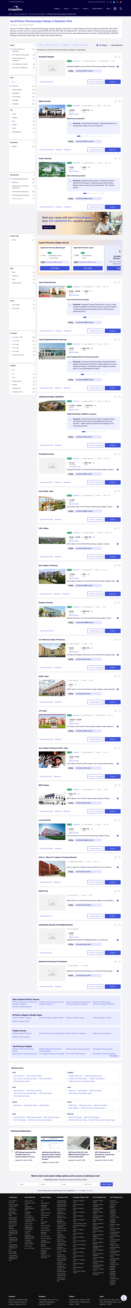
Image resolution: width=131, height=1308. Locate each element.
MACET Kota (43, 891)
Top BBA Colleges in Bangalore (98, 1254)
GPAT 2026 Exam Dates (34, 1090)
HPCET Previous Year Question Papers (93, 1108)
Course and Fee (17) (46, 667)
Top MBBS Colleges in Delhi (114, 1263)
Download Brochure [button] (95, 150)
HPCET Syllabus (74, 1108)
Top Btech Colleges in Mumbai (98, 1205)
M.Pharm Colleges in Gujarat (75, 1018)
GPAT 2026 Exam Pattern (22, 1096)
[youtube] (120, 2)
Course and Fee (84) (46, 82)
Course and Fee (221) (47, 207)
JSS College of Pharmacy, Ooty (102, 1049)
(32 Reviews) (76, 344)
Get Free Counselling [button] (95, 82)
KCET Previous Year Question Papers (25, 1079)
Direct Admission (114, 45)
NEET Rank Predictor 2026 (13, 1209)
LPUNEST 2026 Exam (75, 1076)
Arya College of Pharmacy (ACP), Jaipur (53, 748)
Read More (118, 66)
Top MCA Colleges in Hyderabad (115, 1233)
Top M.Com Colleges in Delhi (114, 1244)
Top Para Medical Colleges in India (61, 1259)
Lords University (45, 820)
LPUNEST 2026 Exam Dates (93, 1076)
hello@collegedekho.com (17, 1)
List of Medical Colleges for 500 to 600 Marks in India (13, 1247)
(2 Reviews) (76, 752)
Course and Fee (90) (46, 388)
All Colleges (101, 45)
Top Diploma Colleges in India (61, 1270)
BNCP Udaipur (44, 785)
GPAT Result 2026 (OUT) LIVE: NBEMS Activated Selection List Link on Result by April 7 (78, 1155)
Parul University (45, 1203)
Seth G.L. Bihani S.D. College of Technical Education (58, 857)
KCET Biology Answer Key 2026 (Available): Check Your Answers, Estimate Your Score (25, 1155)
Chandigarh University (28, 1213)
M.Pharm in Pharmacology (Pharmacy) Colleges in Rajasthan (51, 1003)
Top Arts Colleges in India (62, 1231)
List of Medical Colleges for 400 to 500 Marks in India (13, 1240)
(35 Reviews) (76, 105)
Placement (67, 150)
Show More (113, 1056)
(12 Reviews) (76, 532)
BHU (42, 1219)
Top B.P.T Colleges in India (78, 1230)
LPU (42, 1201)
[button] (119, 57)
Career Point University (47, 282)
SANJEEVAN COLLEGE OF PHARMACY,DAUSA (56, 925)
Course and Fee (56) (46, 811)
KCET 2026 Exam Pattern (22, 1081)
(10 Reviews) (76, 286)
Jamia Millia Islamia (44, 1222)
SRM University (45, 1215)
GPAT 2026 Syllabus (45, 1093)
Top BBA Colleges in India (78, 1216)
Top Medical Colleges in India (61, 1213)
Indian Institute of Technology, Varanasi (24, 1054)
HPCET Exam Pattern (100, 1105)
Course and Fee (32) (46, 557)
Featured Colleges (46, 1197)
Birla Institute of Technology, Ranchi (104, 1054)
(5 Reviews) (76, 401)
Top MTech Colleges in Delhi (114, 1201)
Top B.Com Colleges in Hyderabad (98, 1265)
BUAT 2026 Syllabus (20, 1120)
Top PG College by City (116, 1197)
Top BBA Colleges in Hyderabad (98, 1247)
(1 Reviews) (76, 789)
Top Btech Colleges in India (79, 1201)
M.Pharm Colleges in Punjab (102, 1018)
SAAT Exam (72, 1090)
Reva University (45, 1236)
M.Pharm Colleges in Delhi (20, 1021)
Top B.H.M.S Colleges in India (79, 1245)
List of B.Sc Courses (28, 1232)
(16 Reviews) (76, 163)
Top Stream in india (62, 1197)
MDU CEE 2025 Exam (75, 1117)
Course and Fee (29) (46, 519)
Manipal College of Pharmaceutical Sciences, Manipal (50, 1050)
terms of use (78, 1190)
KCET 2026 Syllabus (45, 1079)
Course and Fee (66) (46, 848)
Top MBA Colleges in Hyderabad (115, 1251)
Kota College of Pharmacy (48, 566)
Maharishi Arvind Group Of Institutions (53, 962)
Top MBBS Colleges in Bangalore (113, 1282)
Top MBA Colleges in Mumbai (115, 1248)
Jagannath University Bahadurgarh (52, 248)
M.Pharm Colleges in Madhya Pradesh (51, 1018)
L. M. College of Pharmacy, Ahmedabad (51, 1054)
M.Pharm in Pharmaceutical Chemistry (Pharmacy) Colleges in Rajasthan (78, 1003)
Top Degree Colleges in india (81, 1197)
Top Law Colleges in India (62, 1251)
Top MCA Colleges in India (78, 1253)
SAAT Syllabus (82, 1090)
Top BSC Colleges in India (78, 1209)
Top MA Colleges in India (78, 1268)
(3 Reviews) (76, 570)
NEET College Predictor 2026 (13, 1252)
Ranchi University (45, 1230)
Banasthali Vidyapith (46, 57)
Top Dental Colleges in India (61, 1263)
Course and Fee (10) (46, 739)
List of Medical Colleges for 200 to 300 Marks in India (13, 1258)
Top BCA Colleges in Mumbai (98, 1224)
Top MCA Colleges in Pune (115, 1236)
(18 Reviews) (76, 824)
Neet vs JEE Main (29, 1248)
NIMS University (45, 101)
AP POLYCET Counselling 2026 (29, 1216)
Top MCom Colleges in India (79, 1260)
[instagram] (110, 2)
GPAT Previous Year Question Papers (25, 1093)
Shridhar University (46, 603)
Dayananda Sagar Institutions (45, 1256)
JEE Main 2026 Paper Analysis (13, 1218)
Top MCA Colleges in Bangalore (115, 1240)
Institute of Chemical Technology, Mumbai (23, 1050)
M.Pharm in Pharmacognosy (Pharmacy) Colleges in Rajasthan (103, 1003)
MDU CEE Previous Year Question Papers (102, 1120)
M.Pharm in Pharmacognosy (102, 1033)
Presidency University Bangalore (44, 1252)
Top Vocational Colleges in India (61, 1274)
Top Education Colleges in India (61, 1267)
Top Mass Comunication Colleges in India (61, 1236)
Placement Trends (75, 467)
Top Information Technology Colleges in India (61, 1226)
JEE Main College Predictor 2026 (13, 1205)
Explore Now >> (49, 227)
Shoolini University (46, 1248)
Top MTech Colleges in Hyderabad (113, 1211)
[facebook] (107, 2)
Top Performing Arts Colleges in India (61, 1279)
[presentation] (67, 128)
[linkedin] (114, 2)
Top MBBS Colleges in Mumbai (113, 1268)
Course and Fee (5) (46, 882)
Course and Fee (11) (46, 916)
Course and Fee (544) (47, 150)
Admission (58, 150)
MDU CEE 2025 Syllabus (92, 1117)
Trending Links (13, 1197)
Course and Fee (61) (46, 482)
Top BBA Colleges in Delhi (98, 1239)
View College (55, 268)
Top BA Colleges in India (79, 1223)
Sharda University (45, 1225)
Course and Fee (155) (47, 631)
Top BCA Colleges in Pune (98, 1231)
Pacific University (45, 159)
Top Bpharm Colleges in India (79, 1226)
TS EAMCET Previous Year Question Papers (29, 1242)
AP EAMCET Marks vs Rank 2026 (13, 1213)
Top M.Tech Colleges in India (79, 1249)
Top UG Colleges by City (99, 1197)
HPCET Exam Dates (85, 1105)
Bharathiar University (43, 1233)
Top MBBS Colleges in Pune (114, 1277)
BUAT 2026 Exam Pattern (52, 1117)
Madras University (46, 1213)
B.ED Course (28, 1246)
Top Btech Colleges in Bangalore (98, 1216)
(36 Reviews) (76, 61)
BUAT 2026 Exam (19, 1117)
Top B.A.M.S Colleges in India (79, 1241)
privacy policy (89, 1190)
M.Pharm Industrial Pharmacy (21, 1033)
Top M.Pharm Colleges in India (79, 1272)
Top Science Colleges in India (61, 1216)
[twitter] (117, 2)
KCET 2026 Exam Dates (34, 1076)
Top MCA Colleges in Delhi (115, 1225)
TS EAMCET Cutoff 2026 (30, 1203)
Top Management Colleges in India (62, 1205)
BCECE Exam (18, 1105)
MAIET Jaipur (44, 676)
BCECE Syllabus (44, 1105)
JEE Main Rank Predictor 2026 (13, 1222)
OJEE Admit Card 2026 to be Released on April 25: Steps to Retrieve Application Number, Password (51, 1156)
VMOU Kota (44, 1217)
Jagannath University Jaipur (83, 248)
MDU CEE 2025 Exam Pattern (78, 1120)
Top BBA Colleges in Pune (98, 1250)
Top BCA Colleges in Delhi (98, 1220)
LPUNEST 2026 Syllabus (97, 1079)
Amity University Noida (45, 1209)
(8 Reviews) (76, 495)
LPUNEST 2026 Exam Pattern (78, 1079)
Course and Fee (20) (46, 702)
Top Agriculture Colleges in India (61, 1244)
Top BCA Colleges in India (78, 1205)
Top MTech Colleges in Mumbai (113, 1206)
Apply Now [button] (112, 150)
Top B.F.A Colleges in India (78, 1237)
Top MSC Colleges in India (78, 1256)
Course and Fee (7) (46, 594)
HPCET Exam (73, 1105)
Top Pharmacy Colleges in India (61, 1255)
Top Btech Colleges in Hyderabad (98, 1209)
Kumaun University (46, 1238)
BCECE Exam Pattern (30, 1105)
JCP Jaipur (43, 711)
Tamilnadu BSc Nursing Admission (13, 1226)
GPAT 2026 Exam (19, 1090)
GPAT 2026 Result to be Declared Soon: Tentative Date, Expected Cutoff (105, 1155)
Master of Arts (29, 1201)
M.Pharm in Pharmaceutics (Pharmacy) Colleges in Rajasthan (25, 1003)
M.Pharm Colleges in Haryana (21, 1018)
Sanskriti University (43, 1245)
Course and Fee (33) (46, 986)
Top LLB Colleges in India (78, 1234)
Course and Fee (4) (46, 776)
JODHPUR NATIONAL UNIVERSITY (51, 397)
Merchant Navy (29, 1223)
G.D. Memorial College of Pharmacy (52, 640)
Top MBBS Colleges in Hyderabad (113, 1273)
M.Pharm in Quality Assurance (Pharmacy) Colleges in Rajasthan (23, 1008)
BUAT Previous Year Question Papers (40, 1120)
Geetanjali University (46, 454)
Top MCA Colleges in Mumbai (115, 1229)
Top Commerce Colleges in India (61, 1209)
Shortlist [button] (112, 82)
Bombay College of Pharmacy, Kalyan (78, 1049)
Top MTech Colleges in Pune (114, 1216)
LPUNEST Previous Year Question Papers (82, 1081)
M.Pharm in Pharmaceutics (21, 1037)
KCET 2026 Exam (19, 1076)
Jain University (45, 1228)
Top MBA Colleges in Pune (115, 1255)
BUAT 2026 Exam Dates (34, 1117)
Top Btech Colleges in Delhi (98, 1201)
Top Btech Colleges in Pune (98, 1213)
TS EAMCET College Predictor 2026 (29, 1208)
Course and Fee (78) (46, 445)
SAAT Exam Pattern (95, 1090)
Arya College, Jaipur (46, 491)
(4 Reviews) (76, 458)
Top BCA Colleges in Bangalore (98, 1235)
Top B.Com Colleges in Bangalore (98, 1273)
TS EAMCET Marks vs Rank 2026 (30, 1220)
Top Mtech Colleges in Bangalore (113, 1221)
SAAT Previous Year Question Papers (80, 1093)
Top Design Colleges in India (61, 1248)
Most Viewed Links (30, 1197)
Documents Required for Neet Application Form (29, 1236)
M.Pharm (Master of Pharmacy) (76, 1033)
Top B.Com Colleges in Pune (98, 1269)
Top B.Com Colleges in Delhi (98, 1258)
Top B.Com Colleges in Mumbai (98, 1262)
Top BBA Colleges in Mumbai (98, 1243)
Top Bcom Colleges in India (79, 1213)
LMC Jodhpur (44, 528)
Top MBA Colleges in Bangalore (115, 1259)
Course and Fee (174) (47, 331)
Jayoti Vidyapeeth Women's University (53, 340)
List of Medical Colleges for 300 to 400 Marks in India (13, 1233)
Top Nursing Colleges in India (61, 1240)
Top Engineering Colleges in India (61, 1201)
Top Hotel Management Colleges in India (61, 1221)
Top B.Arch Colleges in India (79, 1220)
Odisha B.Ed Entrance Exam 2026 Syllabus (29, 1227)
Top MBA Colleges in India (78, 1264)
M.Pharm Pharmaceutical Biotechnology (52, 1033)
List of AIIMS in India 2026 (13, 1201)
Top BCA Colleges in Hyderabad (98, 1228)
